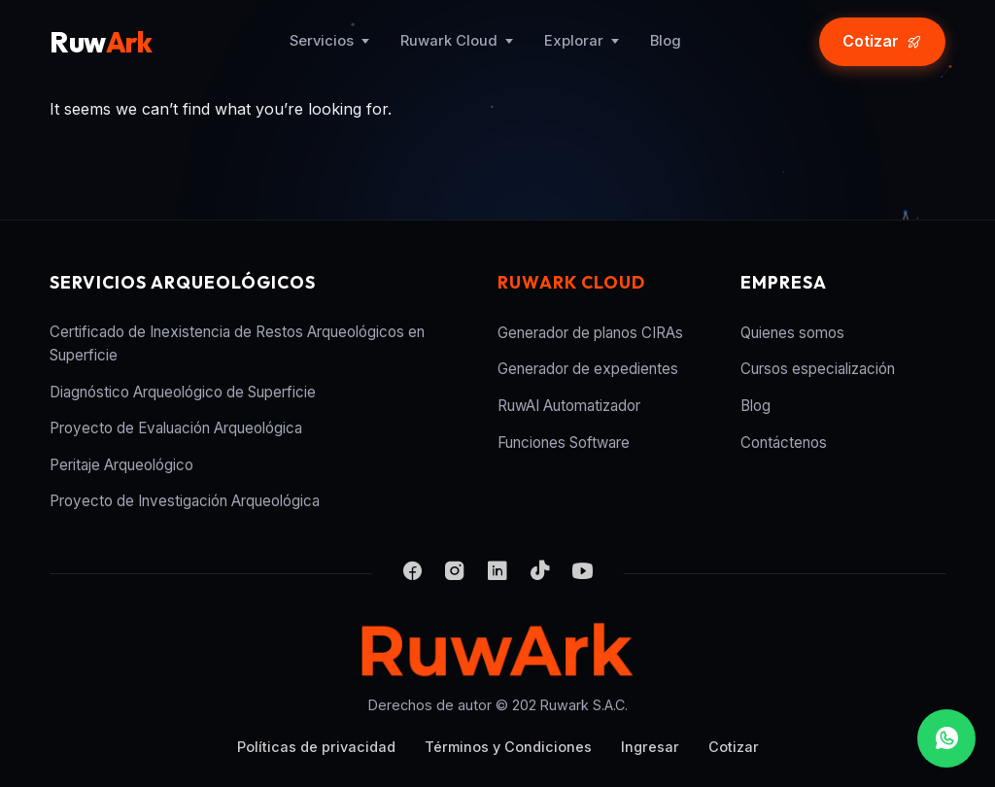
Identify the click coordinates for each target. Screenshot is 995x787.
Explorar (573, 41)
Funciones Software (564, 442)
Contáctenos (783, 442)
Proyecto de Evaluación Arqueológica (176, 428)
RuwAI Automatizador (569, 405)
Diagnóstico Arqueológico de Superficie (183, 392)
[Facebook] (412, 573)
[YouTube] (583, 573)
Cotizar (733, 746)
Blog (665, 41)
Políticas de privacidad (316, 746)
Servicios (322, 41)
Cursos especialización (817, 368)
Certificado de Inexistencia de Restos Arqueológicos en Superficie (237, 343)
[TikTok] (540, 573)
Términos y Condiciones (508, 746)
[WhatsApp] (946, 738)
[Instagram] (454, 573)
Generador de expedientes (588, 368)
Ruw (101, 41)
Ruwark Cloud (449, 41)
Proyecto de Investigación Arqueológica (185, 501)
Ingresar (650, 746)
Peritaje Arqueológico (121, 465)
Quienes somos (792, 333)
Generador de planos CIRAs (590, 333)
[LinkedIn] (497, 573)
